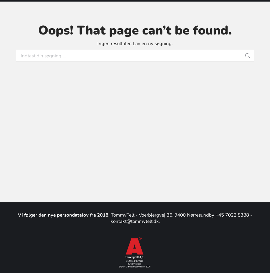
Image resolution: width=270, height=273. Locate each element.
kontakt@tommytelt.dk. (135, 221)
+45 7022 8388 (232, 215)
